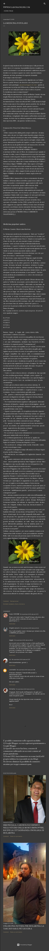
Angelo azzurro (14, 628)
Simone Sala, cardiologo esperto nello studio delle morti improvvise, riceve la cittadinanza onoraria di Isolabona (23, 829)
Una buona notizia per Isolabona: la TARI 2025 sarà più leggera (23, 927)
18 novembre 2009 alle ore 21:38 (26, 669)
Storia (16, 604)
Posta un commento (16, 836)
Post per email (14, 601)
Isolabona (11, 604)
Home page (8, 11)
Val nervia (22, 604)
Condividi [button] (6, 601)
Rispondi (12, 624)
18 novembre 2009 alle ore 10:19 (29, 614)
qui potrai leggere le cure (28, 85)
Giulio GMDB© (14, 614)
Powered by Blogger (24, 945)
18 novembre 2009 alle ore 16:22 (30, 628)
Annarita (12, 689)
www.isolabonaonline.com (16, 7)
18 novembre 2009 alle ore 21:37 (21, 659)
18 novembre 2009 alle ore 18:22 (23, 640)
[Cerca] (44, 3)
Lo (10, 659)
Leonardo (12, 670)
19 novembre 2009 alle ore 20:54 (25, 689)
